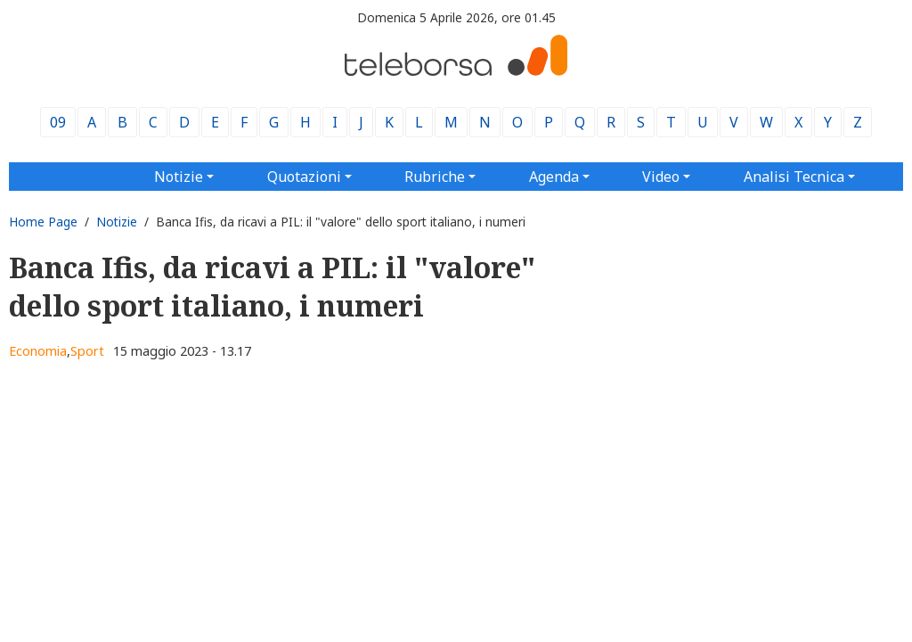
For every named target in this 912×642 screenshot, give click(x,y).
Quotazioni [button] (304, 176)
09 (58, 122)
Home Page (43, 221)
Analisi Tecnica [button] (794, 176)
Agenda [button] (554, 176)
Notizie (116, 221)
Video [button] (661, 176)
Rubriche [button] (434, 176)
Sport (87, 350)
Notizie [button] (178, 176)
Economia (38, 350)
